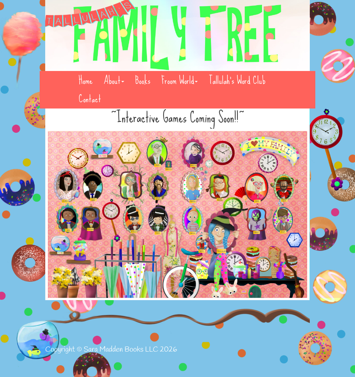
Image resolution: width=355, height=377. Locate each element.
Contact (90, 99)
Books (142, 80)
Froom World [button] (179, 80)
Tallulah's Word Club (237, 80)
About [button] (114, 80)
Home (86, 80)
